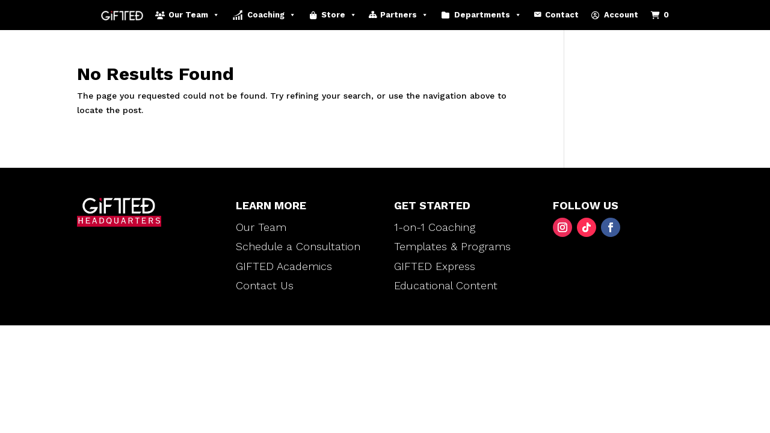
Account (621, 14)
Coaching (271, 15)
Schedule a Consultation (298, 246)
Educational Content (445, 285)
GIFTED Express (434, 266)
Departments (488, 15)
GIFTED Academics (284, 266)
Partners (404, 15)
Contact (562, 14)
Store (339, 15)
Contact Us (265, 285)
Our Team (194, 15)
